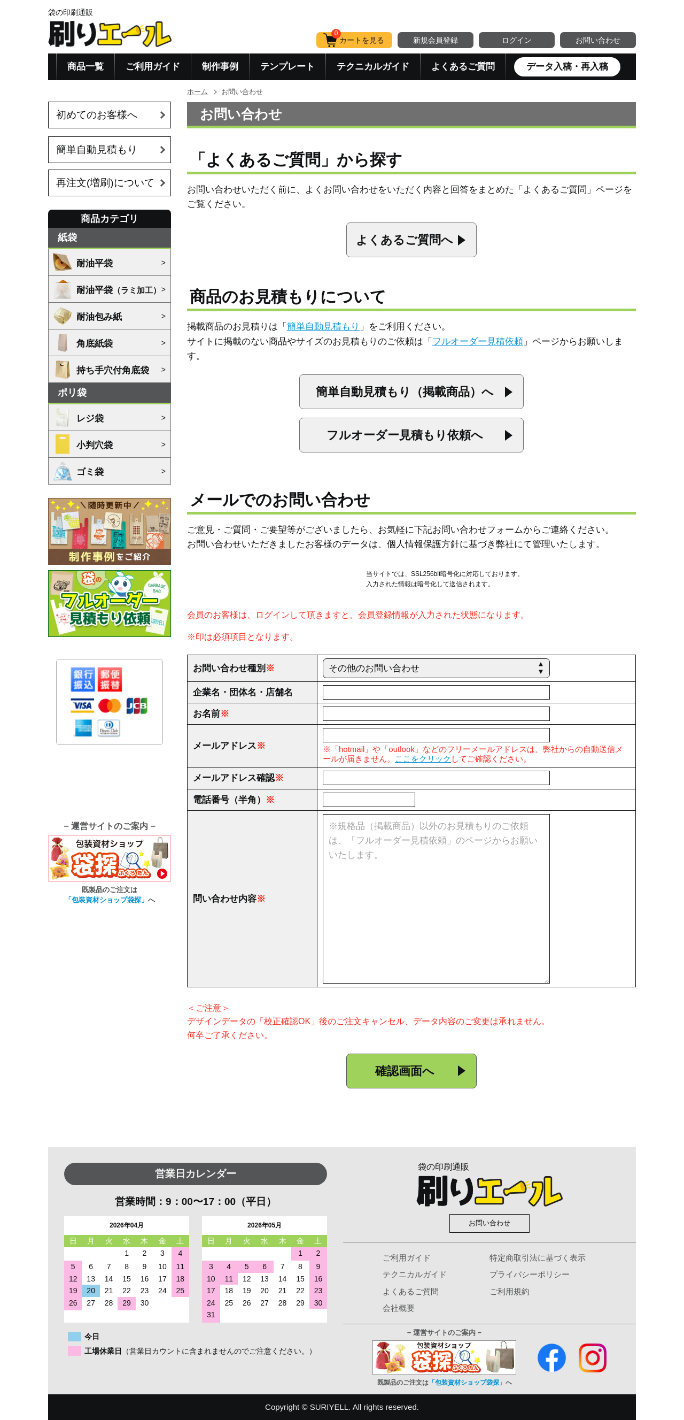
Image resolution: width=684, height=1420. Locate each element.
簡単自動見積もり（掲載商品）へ (405, 391)
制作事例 (220, 67)
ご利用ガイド (153, 67)
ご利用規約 (509, 1291)
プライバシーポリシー (529, 1274)
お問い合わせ (598, 40)
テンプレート (287, 67)
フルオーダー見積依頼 (477, 341)
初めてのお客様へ (96, 114)
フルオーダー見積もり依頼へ (405, 435)
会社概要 (399, 1307)
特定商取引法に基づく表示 (537, 1257)
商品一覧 (85, 67)
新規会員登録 (435, 40)
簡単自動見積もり (96, 149)
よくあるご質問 (463, 67)
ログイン (517, 40)
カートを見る (357, 38)
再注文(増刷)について (105, 182)
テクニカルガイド (373, 67)
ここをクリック (423, 758)
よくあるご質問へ (404, 240)
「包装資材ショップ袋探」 (106, 900)
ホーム (197, 92)
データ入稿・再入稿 (567, 67)
